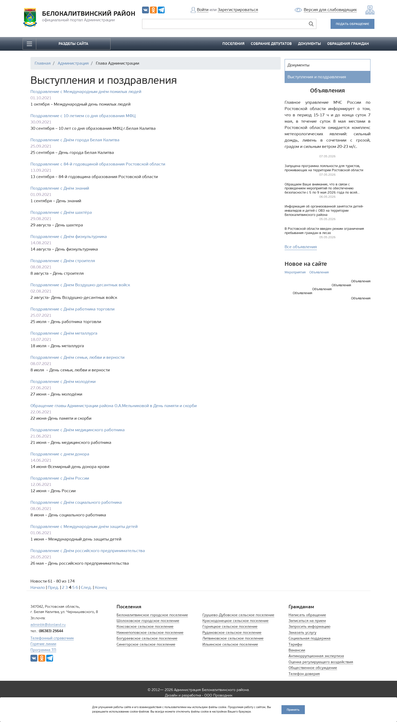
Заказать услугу (302, 632)
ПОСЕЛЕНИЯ (233, 43)
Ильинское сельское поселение (230, 644)
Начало (37, 587)
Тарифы (295, 644)
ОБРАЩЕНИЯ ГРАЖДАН (348, 43)
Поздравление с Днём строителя (62, 260)
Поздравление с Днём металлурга (63, 333)
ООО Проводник (218, 695)
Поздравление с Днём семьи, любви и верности (77, 357)
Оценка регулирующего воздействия (321, 662)
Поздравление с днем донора (59, 453)
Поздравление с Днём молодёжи (63, 381)
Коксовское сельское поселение (145, 626)
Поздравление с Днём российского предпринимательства (87, 550)
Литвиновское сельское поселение (233, 638)
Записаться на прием (307, 621)
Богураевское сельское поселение (147, 638)
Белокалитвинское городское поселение (152, 615)
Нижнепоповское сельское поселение (150, 632)
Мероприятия (295, 272)
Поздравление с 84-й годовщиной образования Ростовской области (97, 164)
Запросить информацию (309, 626)
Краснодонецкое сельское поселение (235, 621)
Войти (202, 9)
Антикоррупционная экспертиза (316, 656)
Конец (101, 587)
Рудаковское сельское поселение (232, 632)
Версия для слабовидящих (330, 9)
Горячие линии (43, 644)
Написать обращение (307, 615)
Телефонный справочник (52, 638)
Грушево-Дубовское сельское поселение (238, 615)
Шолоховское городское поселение (148, 621)
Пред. (53, 587)
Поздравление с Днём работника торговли (72, 309)
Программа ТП (43, 650)
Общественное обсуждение (313, 668)
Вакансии (297, 650)
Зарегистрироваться (238, 9)
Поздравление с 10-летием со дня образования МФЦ (82, 115)
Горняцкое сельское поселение (230, 626)
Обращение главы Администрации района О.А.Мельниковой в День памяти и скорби (113, 405)
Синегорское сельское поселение (146, 644)
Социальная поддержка (310, 638)
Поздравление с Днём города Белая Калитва (74, 139)
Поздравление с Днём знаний (59, 188)
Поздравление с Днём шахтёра (61, 212)
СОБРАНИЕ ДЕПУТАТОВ (271, 43)
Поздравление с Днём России (59, 478)
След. (86, 587)
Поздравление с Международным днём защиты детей (84, 526)
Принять (293, 709)
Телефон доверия (304, 674)
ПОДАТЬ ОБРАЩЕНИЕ (352, 24)
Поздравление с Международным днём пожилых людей (85, 91)
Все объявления (301, 246)
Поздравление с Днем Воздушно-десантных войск (80, 284)
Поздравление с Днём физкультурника (68, 236)
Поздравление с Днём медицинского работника (77, 429)
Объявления (319, 272)
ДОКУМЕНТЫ (309, 43)
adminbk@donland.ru (48, 624)
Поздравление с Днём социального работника (76, 502)
